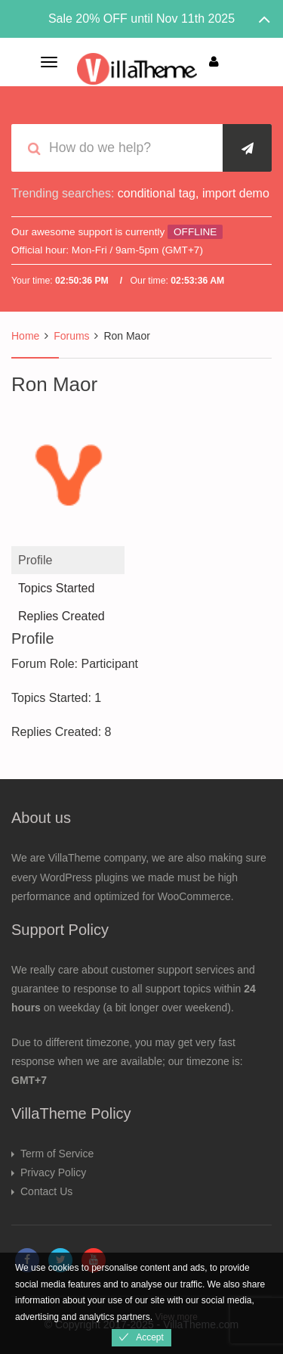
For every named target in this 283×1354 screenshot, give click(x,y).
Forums (71, 336)
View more (176, 1317)
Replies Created (61, 616)
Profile (35, 560)
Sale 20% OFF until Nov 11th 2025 (141, 18)
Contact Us (46, 1191)
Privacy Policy (53, 1172)
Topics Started (56, 588)
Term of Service (57, 1153)
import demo (235, 193)
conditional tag (156, 193)
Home (25, 336)
